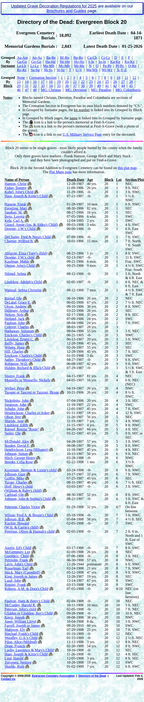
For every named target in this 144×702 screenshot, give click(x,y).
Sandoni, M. (14, 212)
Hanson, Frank (15, 204)
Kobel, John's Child (19, 192)
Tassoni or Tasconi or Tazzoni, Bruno (32, 392)
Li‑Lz (34, 66)
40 (99, 86)
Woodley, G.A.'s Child (21, 638)
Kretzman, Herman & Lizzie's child (31, 470)
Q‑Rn (132, 66)
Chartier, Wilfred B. (19, 241)
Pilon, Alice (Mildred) (21, 642)
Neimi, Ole (13, 433)
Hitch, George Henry (20, 458)
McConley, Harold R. (20, 605)
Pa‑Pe (107, 66)
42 (115, 86)
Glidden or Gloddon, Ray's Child (29, 613)
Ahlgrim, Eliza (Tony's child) (26, 253)
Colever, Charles (17, 327)
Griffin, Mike (14, 478)
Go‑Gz (36, 62)
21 (75, 82)
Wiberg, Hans (15, 347)
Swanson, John (15, 405)
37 (75, 86)
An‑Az (37, 58)
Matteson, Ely (15, 630)
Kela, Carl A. (14, 220)
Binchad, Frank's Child (21, 634)
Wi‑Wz (107, 70)
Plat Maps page (60, 172)
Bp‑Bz (78, 58)
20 (67, 82)
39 (91, 86)
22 (83, 82)
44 (123, 86)
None (21, 78)
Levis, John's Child (18, 564)
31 (26, 86)
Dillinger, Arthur (17, 310)
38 (83, 86)
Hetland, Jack (14, 319)
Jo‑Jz (102, 62)
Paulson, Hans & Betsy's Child (27, 601)
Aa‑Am (22, 58)
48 (35, 90)
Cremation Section (43, 78)
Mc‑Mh (64, 66)
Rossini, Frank (15, 585)
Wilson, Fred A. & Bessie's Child (29, 515)
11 (126, 78)
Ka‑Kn (115, 62)
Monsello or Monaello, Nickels (27, 380)
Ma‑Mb (48, 66)
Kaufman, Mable (17, 261)
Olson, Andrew (16, 306)
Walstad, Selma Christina (23, 290)
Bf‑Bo (64, 58)
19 (59, 82)
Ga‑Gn (22, 62)
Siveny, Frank (15, 376)
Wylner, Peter (14, 388)
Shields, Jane (14, 421)
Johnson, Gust (15, 474)
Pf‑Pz (120, 66)
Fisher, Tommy (16, 188)
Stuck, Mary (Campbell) (22, 572)
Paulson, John (15, 323)
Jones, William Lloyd (20, 621)
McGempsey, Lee (17, 552)
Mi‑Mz (79, 66)
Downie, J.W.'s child (20, 257)
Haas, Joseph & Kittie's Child (26, 196)
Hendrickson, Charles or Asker (27, 413)
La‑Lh (21, 66)
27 (123, 82)
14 (26, 82)
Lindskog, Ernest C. (19, 339)
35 (59, 86)
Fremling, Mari (16, 208)
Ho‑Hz (79, 62)
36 (67, 86)
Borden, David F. (17, 445)
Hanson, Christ (15, 184)
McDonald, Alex (17, 441)
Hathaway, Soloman (19, 331)
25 (107, 82)
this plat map (127, 168)
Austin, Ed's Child (18, 548)
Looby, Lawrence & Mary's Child (29, 650)
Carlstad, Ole (14, 495)
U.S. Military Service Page (82, 134)
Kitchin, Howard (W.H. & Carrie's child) (22, 525)
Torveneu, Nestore (18, 662)
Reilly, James (14, 343)
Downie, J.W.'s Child (20, 229)
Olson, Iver (13, 417)
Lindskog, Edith (16, 425)
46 (19, 90)
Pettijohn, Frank (16, 560)
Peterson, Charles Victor (22, 507)
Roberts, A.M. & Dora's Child (26, 589)
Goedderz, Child (17, 556)
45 (131, 86)
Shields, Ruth (14, 666)
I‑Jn (91, 62)
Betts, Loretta (14, 216)
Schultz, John (14, 409)
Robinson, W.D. (16, 364)
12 (134, 78)
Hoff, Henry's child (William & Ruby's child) (23, 488)
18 (51, 82)
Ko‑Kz (130, 62)
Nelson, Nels (14, 315)
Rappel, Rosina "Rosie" (22, 429)
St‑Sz (61, 70)
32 (35, 86)
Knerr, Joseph (15, 617)
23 (91, 82)
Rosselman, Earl (16, 568)
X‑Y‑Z (122, 70)
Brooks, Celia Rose (19, 462)
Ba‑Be (51, 58)
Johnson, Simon (16, 454)
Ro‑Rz (21, 70)
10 (118, 78)
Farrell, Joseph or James (22, 625)
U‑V (79, 70)
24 (99, 82)
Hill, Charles (14, 351)
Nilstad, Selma (15, 274)
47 (26, 90)
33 (43, 86)
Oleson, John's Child (20, 265)
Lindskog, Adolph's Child (23, 282)
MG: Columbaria (128, 90)
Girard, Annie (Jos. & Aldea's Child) (31, 225)
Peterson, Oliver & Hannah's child (29, 531)
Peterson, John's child (20, 609)
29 (19, 86)
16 (35, 82)
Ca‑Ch (92, 58)
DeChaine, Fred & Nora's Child (28, 237)
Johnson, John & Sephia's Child (28, 499)
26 (115, 82)
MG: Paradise (101, 90)
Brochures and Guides (66, 11)
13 (19, 82)
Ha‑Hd (51, 62)
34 (51, 86)
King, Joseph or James (21, 576)
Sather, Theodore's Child (23, 360)
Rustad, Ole (13, 298)
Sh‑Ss (48, 70)
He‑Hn (65, 62)
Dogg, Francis (15, 646)
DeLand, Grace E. (18, 302)
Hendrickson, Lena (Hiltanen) (26, 450)
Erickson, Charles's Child (23, 335)
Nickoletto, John (17, 400)
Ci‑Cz (105, 58)
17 (43, 82)
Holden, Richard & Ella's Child (27, 368)
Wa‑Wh (92, 70)
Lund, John (13, 580)
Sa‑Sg (35, 70)
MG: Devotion (76, 90)
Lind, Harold (14, 658)
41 (107, 86)
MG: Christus (51, 90)
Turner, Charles (16, 482)
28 (131, 82)
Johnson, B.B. (15, 519)
